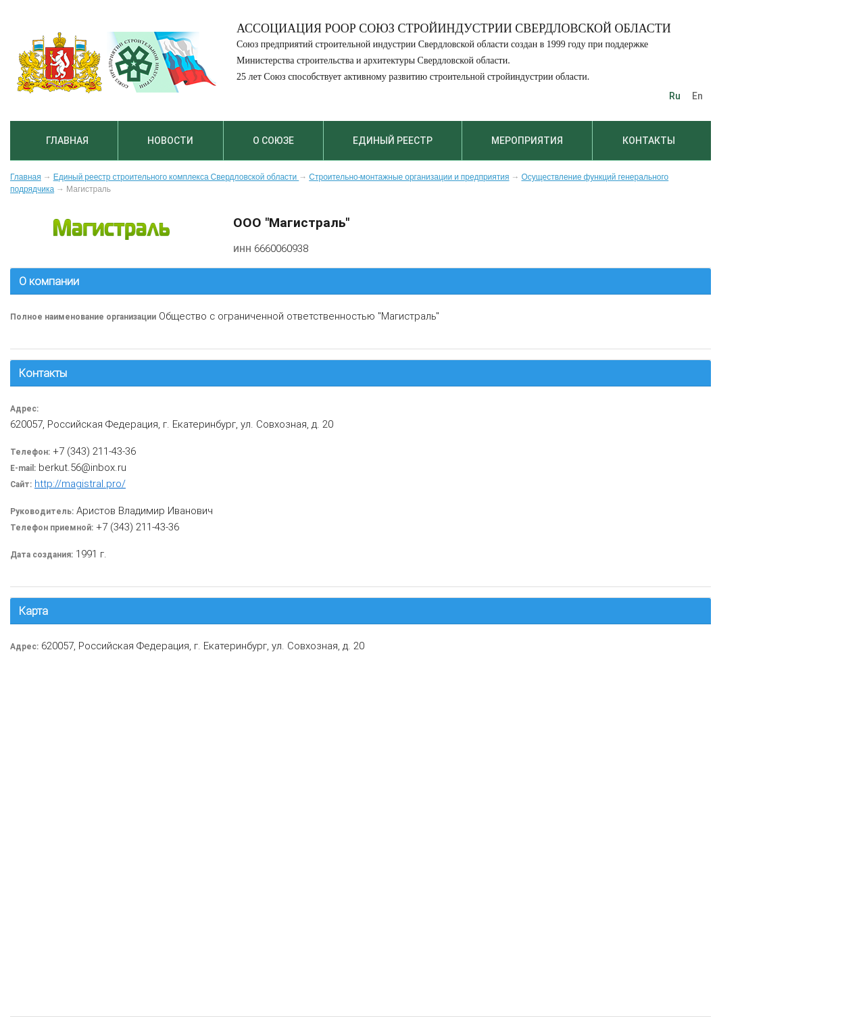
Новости (170, 140)
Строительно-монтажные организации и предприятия (409, 177)
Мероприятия (527, 140)
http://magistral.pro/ (80, 483)
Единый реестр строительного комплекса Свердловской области (176, 177)
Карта (33, 611)
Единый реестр (392, 140)
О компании (49, 281)
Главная (67, 140)
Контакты (648, 140)
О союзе (273, 140)
